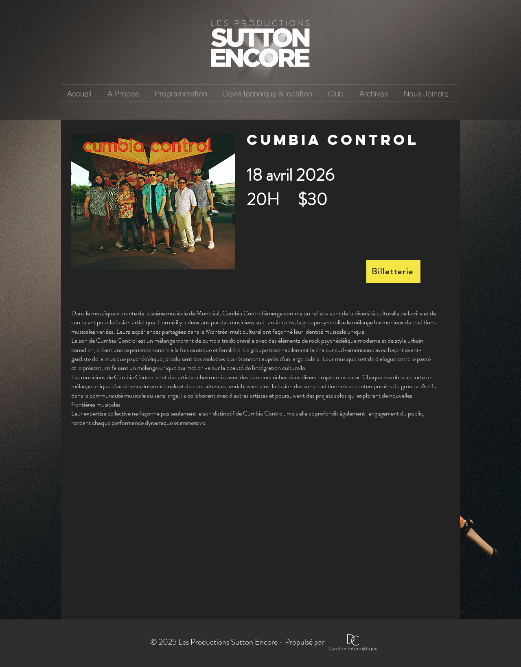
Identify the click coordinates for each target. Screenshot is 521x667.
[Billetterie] (393, 271)
